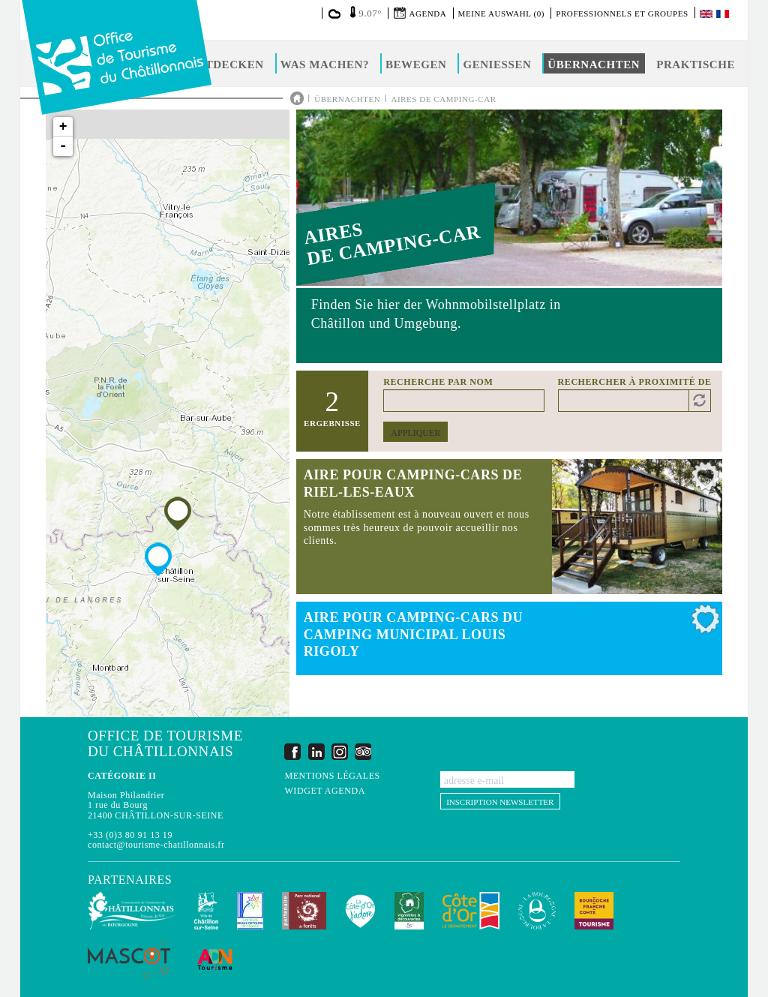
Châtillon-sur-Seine (206, 910)
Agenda (427, 13)
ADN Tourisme (215, 959)
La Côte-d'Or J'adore (360, 910)
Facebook (292, 751)
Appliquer (415, 433)
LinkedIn (316, 751)
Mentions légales (332, 776)
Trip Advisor (363, 751)
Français (723, 14)
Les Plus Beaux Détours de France (250, 910)
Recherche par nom (438, 382)
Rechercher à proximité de (635, 382)
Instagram (340, 751)
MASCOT (129, 959)
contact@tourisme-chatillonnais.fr (156, 844)
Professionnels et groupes (622, 13)
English (707, 14)
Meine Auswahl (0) (501, 13)
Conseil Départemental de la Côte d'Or (471, 910)
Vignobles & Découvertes (409, 910)
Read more (509, 526)
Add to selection (706, 480)
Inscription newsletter (500, 801)
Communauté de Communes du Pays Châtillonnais (132, 910)
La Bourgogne (537, 910)
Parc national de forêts (304, 910)
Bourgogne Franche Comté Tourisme (594, 910)
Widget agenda (324, 791)
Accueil (297, 98)
